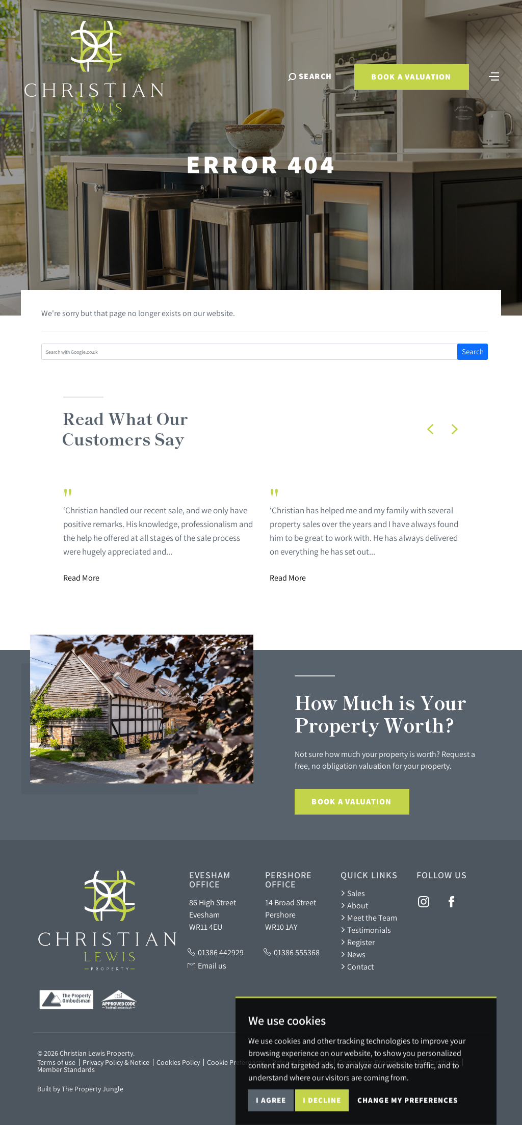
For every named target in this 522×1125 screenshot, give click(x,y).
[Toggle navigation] (494, 75)
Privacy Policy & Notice (116, 1062)
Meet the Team (369, 917)
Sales (353, 893)
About (354, 905)
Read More (81, 577)
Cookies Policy (178, 1062)
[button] (430, 429)
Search (473, 351)
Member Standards (66, 1069)
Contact (357, 966)
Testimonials (366, 930)
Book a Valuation (411, 76)
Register (358, 942)
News (353, 954)
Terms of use (56, 1062)
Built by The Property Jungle (80, 1088)
